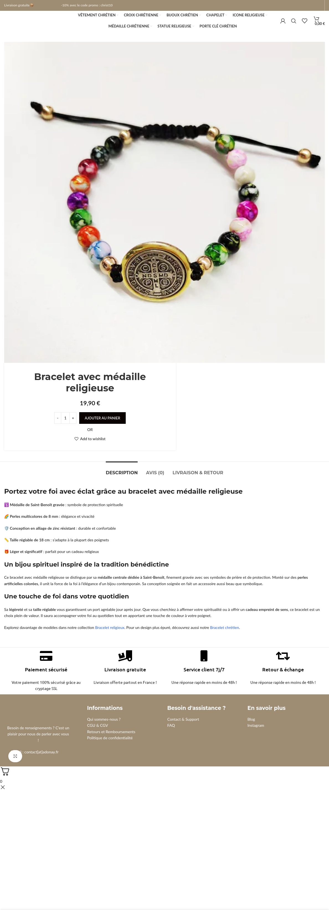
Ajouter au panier (102, 426)
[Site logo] (34, 25)
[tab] (122, 478)
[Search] (293, 25)
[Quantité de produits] (65, 426)
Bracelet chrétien (224, 636)
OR (90, 438)
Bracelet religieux (109, 636)
